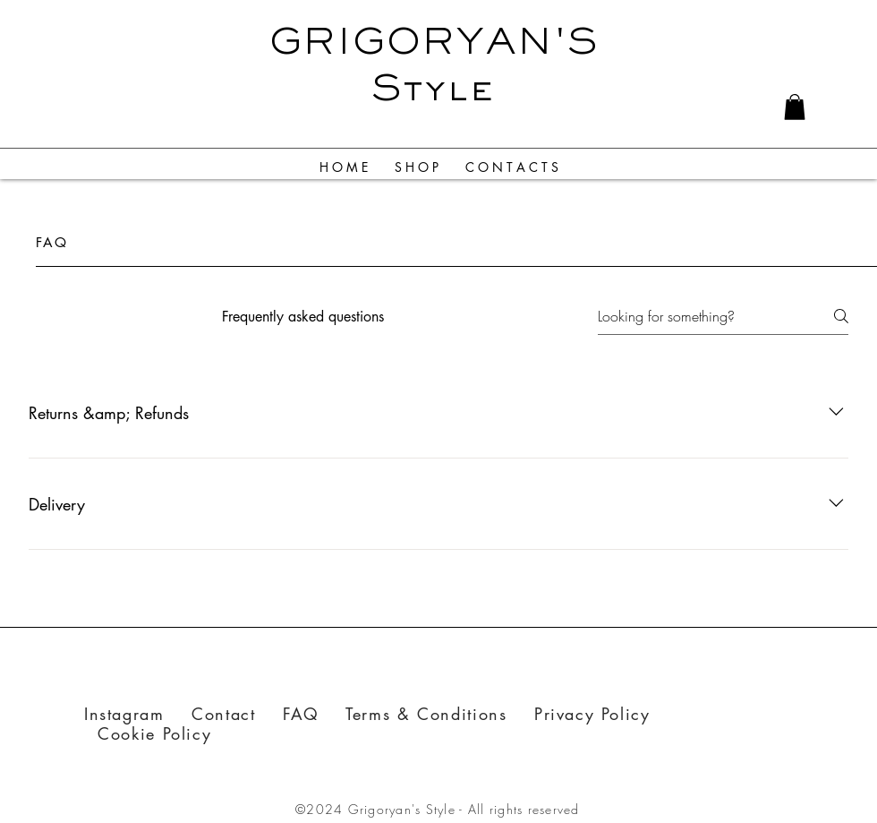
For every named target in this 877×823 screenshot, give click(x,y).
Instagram (124, 713)
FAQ (314, 713)
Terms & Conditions (426, 713)
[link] (794, 107)
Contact (237, 713)
